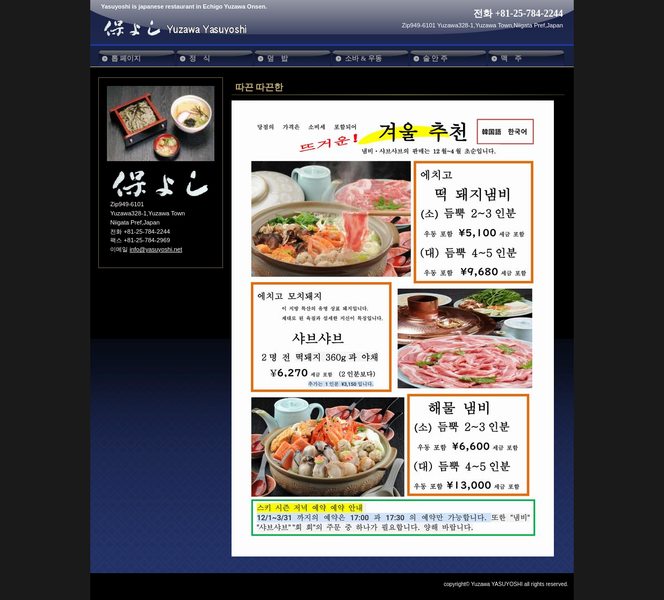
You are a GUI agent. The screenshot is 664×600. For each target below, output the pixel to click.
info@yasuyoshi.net (155, 249)
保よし (180, 28)
